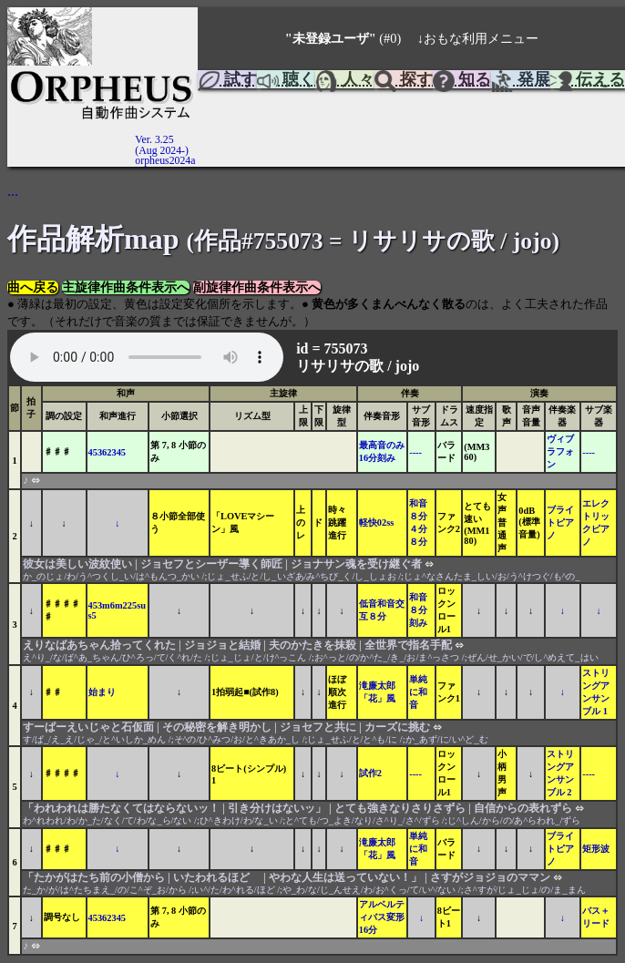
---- (415, 452)
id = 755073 (333, 348)
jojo (407, 366)
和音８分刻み (418, 610)
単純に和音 (418, 692)
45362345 (107, 452)
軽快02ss (376, 522)
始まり (102, 692)
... (12, 191)
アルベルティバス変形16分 (382, 917)
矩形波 (596, 849)
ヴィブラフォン (560, 451)
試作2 (370, 773)
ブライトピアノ (560, 522)
